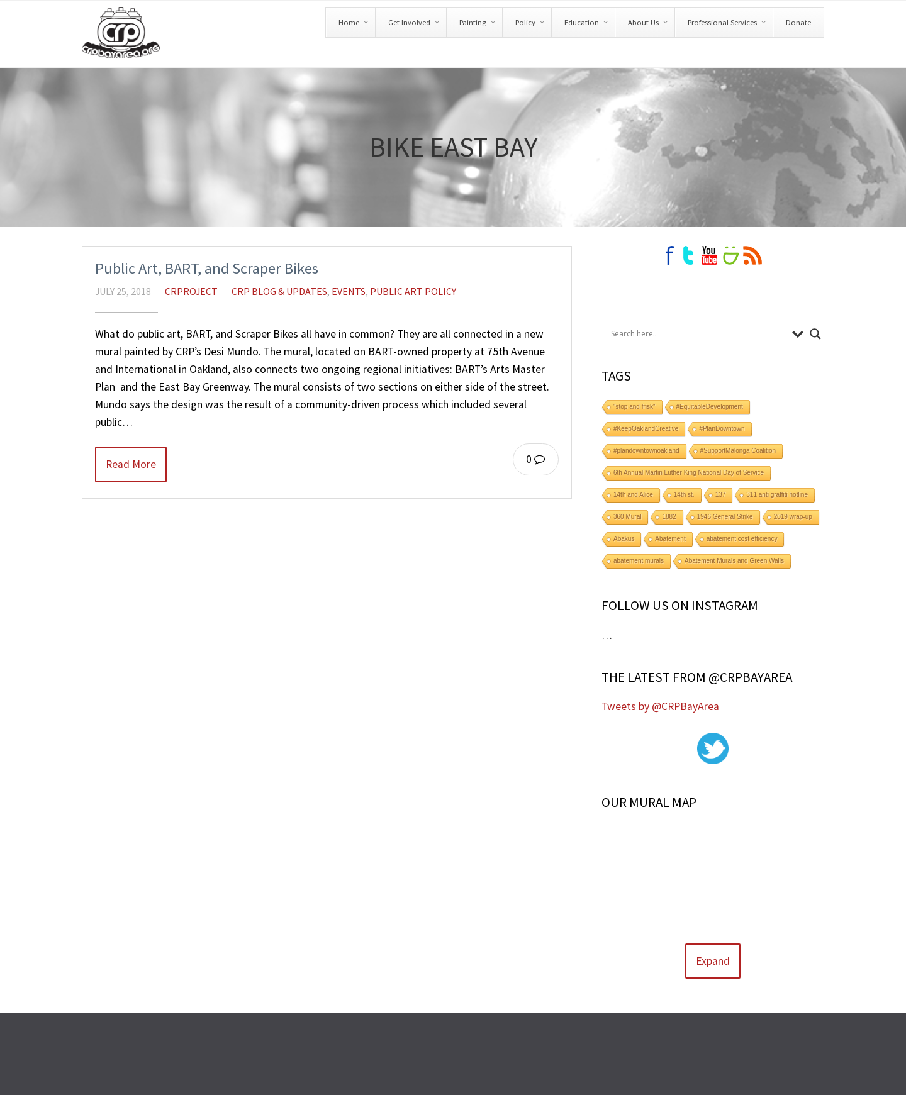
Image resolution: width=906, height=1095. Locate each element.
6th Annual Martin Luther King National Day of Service (688, 472)
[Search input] (698, 334)
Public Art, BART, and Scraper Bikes (206, 268)
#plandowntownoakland (646, 450)
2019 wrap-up (793, 516)
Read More (131, 464)
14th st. (684, 494)
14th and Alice (633, 494)
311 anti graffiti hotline (777, 494)
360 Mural (627, 516)
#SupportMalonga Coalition (738, 450)
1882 (669, 516)
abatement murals (638, 560)
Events (349, 291)
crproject (191, 291)
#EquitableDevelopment (709, 406)
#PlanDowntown (721, 428)
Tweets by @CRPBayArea (660, 706)
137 (720, 494)
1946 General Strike (725, 516)
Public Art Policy (413, 291)
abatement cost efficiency (742, 538)
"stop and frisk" (634, 406)
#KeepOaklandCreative (645, 428)
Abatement (670, 538)
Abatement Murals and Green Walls (734, 560)
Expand (713, 961)
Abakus (623, 538)
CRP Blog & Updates (279, 291)
